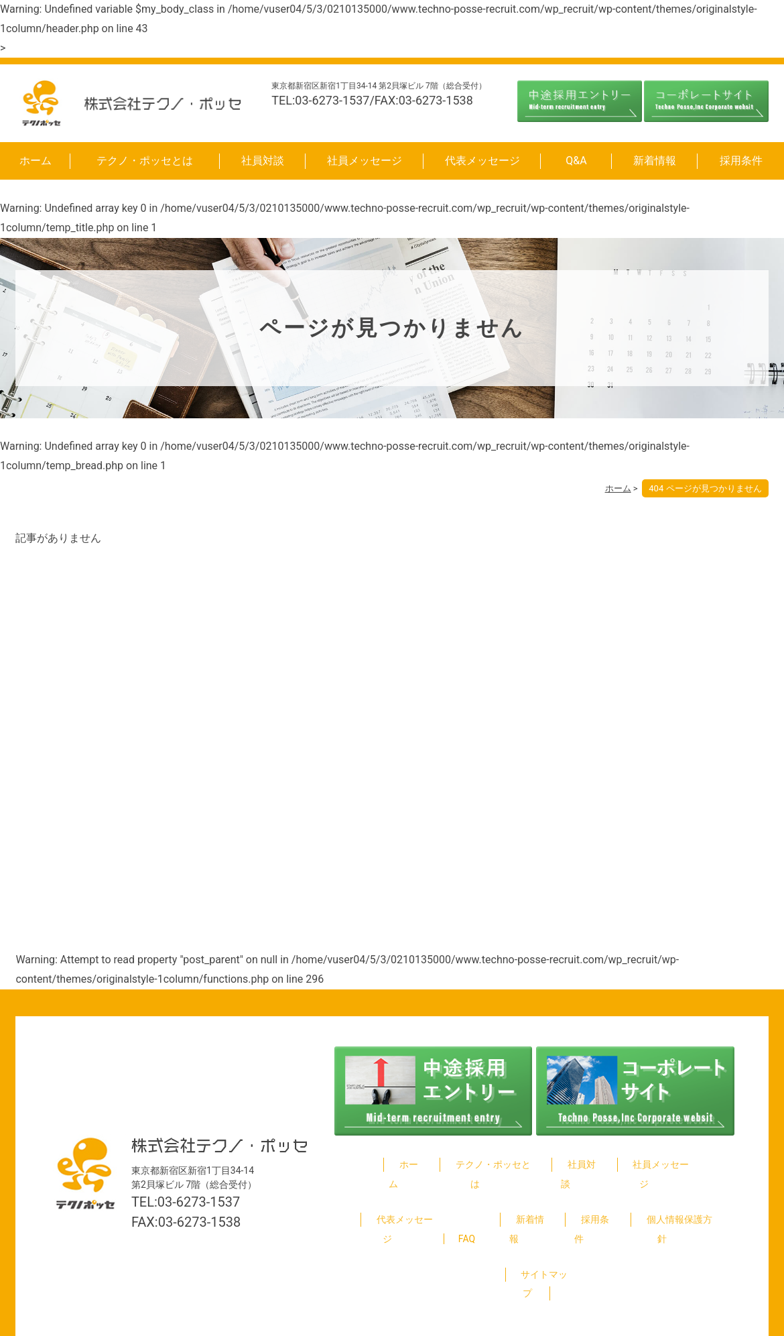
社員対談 (262, 160)
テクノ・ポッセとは (144, 160)
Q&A (576, 160)
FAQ (465, 1200)
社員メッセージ (364, 160)
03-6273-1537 (198, 1173)
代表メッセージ (482, 160)
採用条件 (741, 160)
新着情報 (654, 160)
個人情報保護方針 (673, 1200)
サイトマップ (536, 1236)
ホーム (35, 160)
